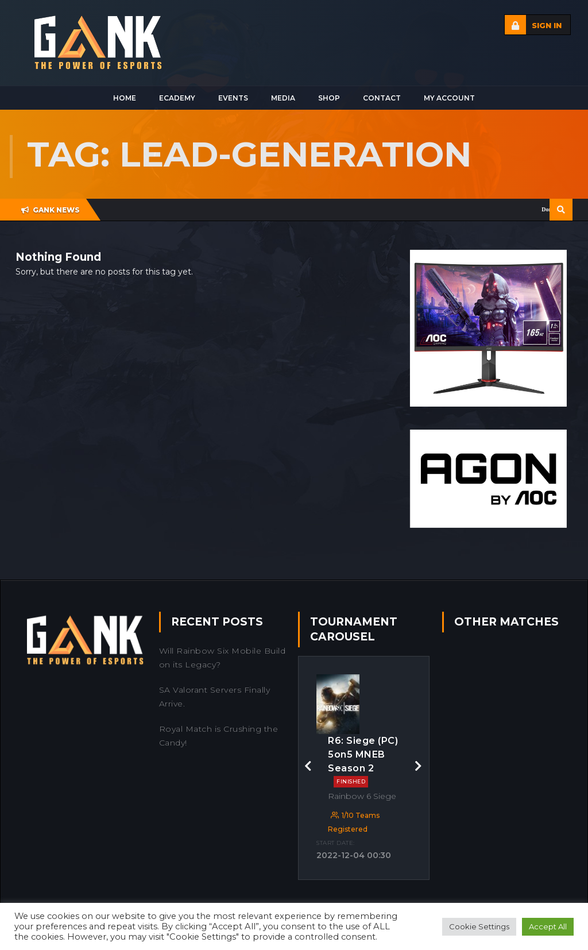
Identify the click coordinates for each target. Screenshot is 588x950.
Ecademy (177, 98)
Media (283, 98)
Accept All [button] (548, 926)
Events (233, 98)
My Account (449, 98)
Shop (329, 98)
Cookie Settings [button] (479, 926)
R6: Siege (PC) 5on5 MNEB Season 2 (363, 761)
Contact (382, 98)
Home (124, 98)
